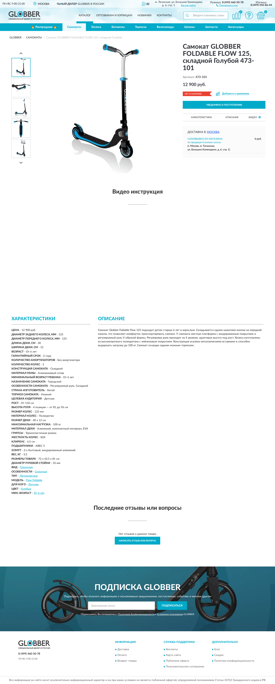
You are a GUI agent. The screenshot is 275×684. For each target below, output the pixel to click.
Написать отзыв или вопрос (137, 541)
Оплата (122, 655)
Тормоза (140, 27)
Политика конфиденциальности (234, 661)
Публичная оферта (177, 661)
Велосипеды (165, 27)
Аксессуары (236, 27)
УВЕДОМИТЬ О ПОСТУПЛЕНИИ (224, 105)
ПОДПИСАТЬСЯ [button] (172, 605)
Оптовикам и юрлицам (114, 15)
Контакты (164, 15)
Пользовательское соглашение (185, 666)
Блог (217, 649)
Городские (26, 467)
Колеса (96, 27)
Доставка (123, 649)
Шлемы (189, 27)
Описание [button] (232, 117)
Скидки (218, 655)
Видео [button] (255, 117)
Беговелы (118, 27)
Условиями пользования (170, 614)
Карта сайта (173, 655)
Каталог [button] (85, 15)
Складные (41, 471)
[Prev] (21, 53)
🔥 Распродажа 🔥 (44, 27)
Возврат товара (127, 661)
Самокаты (74, 27)
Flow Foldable (34, 480)
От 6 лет (39, 493)
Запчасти (211, 27)
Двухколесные (29, 476)
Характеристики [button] (201, 117)
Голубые (26, 489)
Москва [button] (213, 132)
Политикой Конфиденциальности (136, 614)
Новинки (144, 15)
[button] (227, 5)
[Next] (21, 163)
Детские (33, 484)
